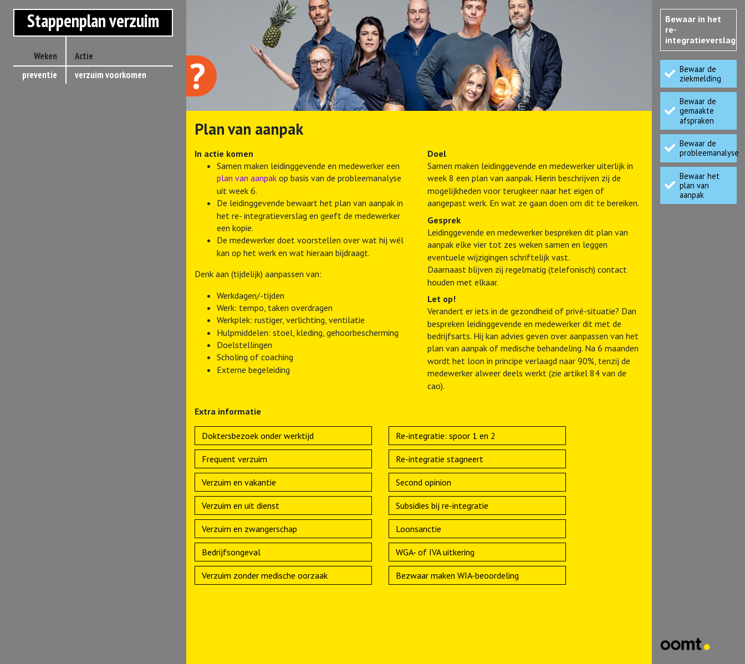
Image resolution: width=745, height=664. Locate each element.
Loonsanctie (418, 528)
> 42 (50, 179)
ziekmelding (104, 92)
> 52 (50, 214)
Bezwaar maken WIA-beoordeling (457, 575)
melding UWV (106, 180)
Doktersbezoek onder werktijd (258, 435)
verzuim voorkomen (110, 75)
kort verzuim (105, 110)
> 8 (52, 145)
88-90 (46, 232)
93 (52, 267)
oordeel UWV (105, 285)
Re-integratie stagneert (439, 458)
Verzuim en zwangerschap (249, 528)
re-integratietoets (117, 198)
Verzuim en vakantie (239, 482)
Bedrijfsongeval (231, 552)
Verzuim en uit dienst (240, 505)
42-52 (46, 197)
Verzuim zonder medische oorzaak (265, 575)
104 (50, 284)
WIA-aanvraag (107, 267)
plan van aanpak (111, 145)
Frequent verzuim (234, 458)
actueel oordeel (111, 232)
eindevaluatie (107, 250)
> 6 (52, 127)
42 (52, 162)
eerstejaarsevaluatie (120, 215)
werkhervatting (110, 302)
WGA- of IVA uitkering (435, 552)
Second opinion (423, 482)
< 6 (52, 110)
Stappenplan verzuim (93, 20)
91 (52, 249)
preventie (39, 75)
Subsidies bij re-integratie (442, 505)
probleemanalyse (113, 127)
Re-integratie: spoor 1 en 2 (446, 435)
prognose (100, 162)
